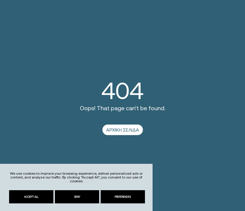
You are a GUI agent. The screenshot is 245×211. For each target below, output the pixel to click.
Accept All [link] (31, 196)
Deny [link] (77, 196)
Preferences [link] (123, 196)
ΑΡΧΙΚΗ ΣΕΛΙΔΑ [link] (122, 129)
